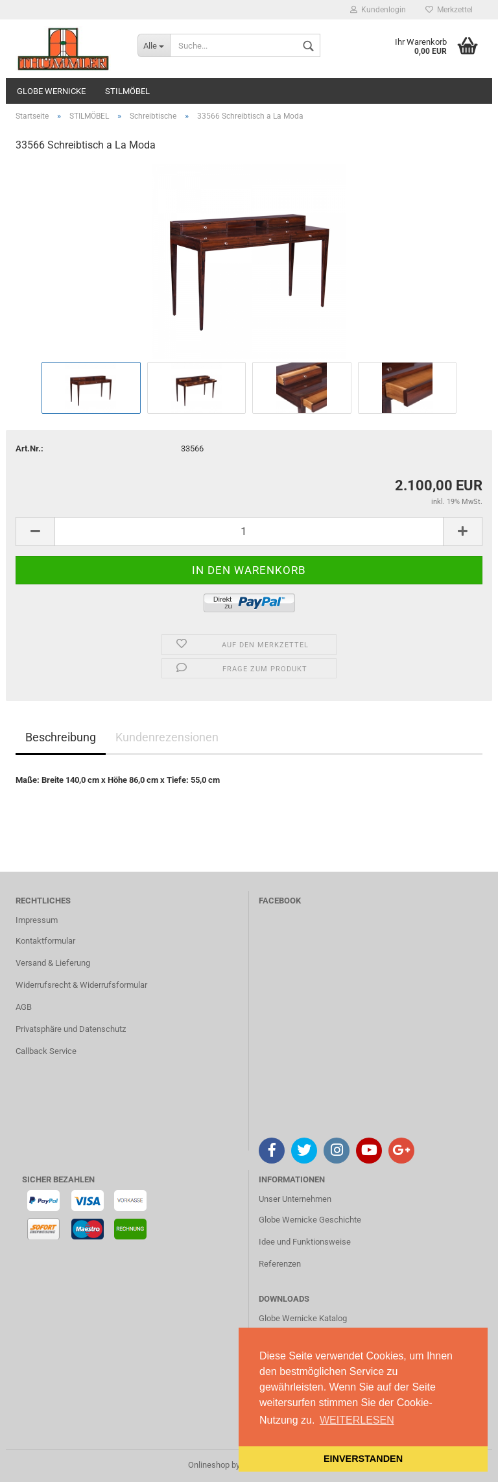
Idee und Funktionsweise (305, 1242)
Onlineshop (209, 1465)
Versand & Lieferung (53, 963)
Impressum (37, 920)
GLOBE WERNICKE (51, 91)
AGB (24, 1007)
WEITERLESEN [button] (357, 1420)
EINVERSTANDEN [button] (363, 1458)
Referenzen (280, 1264)
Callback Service (46, 1051)
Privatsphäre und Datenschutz (71, 1029)
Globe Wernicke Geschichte (310, 1220)
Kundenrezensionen (167, 737)
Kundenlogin (378, 9)
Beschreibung (60, 737)
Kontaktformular (45, 941)
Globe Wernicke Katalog (303, 1318)
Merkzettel (449, 9)
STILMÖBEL (127, 91)
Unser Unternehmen (295, 1199)
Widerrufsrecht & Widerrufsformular (81, 985)
